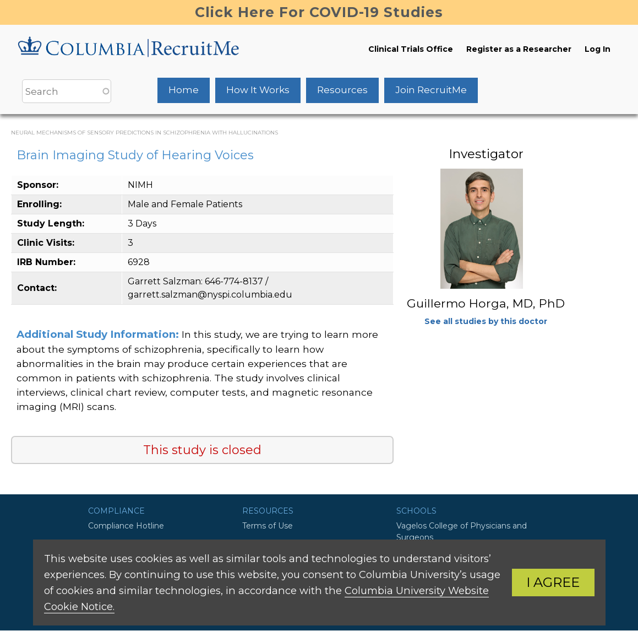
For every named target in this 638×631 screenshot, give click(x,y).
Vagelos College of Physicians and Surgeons (461, 531)
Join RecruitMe (431, 89)
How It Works (258, 89)
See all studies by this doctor (485, 321)
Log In (597, 49)
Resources (342, 89)
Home (183, 89)
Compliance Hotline (126, 526)
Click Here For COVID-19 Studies (319, 12)
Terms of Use (267, 526)
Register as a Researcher (518, 49)
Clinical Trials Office (410, 49)
